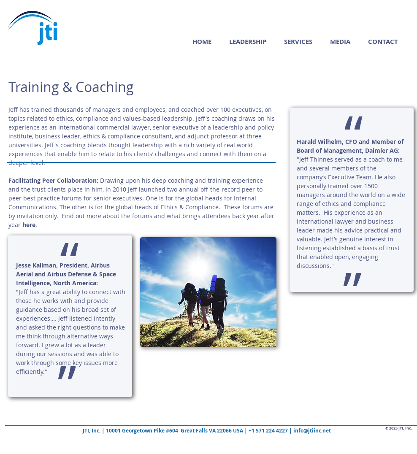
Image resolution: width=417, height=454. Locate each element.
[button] (298, 41)
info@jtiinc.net (312, 430)
